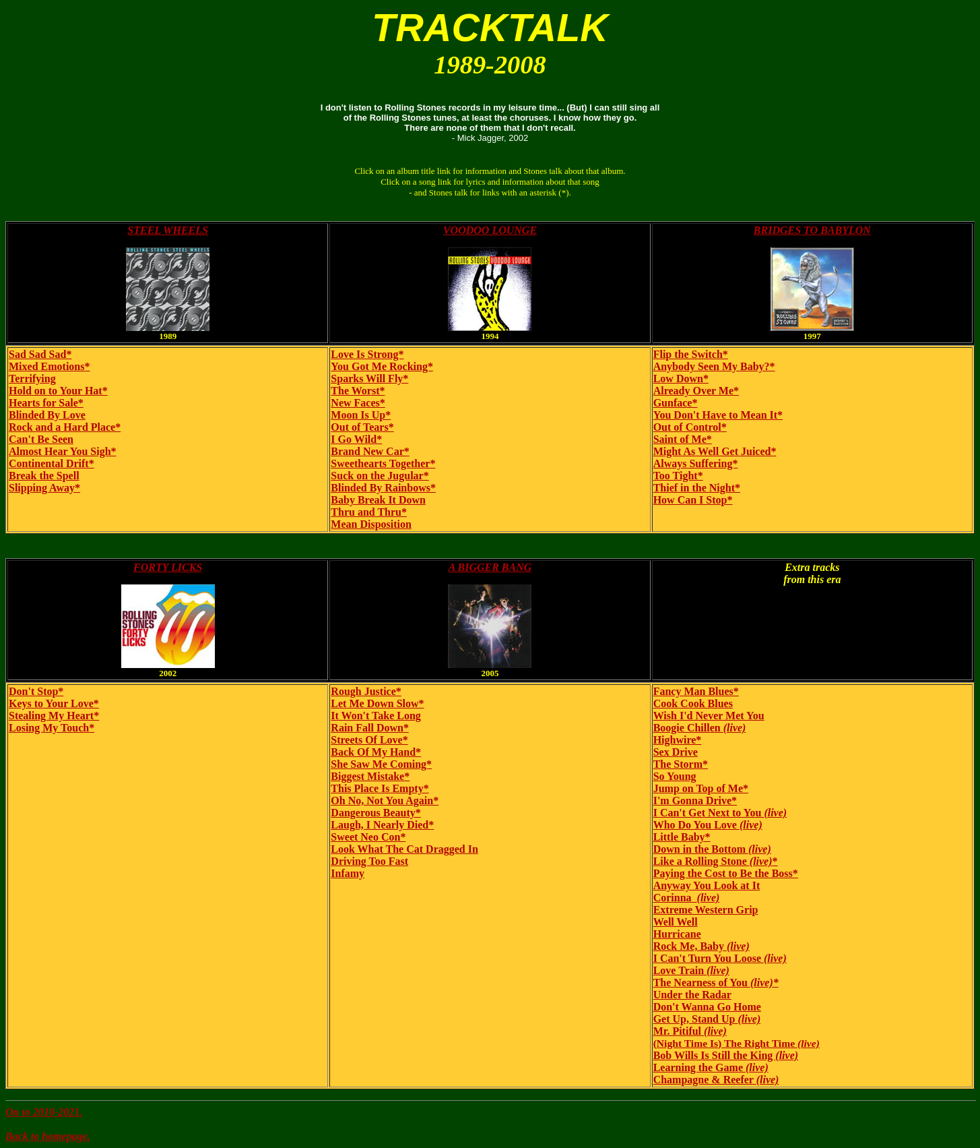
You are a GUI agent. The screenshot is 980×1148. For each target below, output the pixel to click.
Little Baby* (682, 837)
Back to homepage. (47, 1136)
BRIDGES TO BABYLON (812, 230)
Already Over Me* (696, 390)
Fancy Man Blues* (696, 691)
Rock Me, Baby (701, 946)
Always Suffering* (695, 463)
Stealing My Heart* (54, 715)
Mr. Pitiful (690, 1031)
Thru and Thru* (369, 512)
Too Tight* (678, 475)
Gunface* (675, 403)
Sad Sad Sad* (40, 354)
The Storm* (680, 764)
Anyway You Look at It (706, 885)
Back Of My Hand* (376, 752)
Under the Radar (692, 994)
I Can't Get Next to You (720, 812)
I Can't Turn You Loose (720, 958)
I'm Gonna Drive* (695, 800)
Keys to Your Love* (54, 703)
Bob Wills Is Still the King (725, 1055)
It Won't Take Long (376, 715)
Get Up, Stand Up (707, 1019)
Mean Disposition (371, 524)
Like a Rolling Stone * (715, 861)
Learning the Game (711, 1067)
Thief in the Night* (696, 487)
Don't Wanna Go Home (707, 1007)
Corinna (686, 897)
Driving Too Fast (369, 861)
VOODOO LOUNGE (490, 230)
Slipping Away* (44, 487)
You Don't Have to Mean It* (718, 415)
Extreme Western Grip (705, 909)
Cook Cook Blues (693, 703)
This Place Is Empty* (379, 788)
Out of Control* (690, 427)
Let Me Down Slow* (377, 703)
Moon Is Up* (361, 415)
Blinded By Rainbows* (383, 487)
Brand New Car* (370, 451)
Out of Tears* (362, 427)
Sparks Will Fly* (369, 378)
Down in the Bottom (712, 849)
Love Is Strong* (367, 354)
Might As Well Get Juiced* (715, 451)
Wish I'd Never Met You (708, 715)
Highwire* (677, 740)
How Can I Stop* (693, 500)
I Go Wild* (356, 439)
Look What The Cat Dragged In (404, 849)
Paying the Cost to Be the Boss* (725, 873)
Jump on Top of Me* (700, 788)
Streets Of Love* (369, 740)
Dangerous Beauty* (376, 812)
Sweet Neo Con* (368, 837)
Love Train (691, 970)
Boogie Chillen (699, 727)
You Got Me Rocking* (382, 366)
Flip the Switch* (690, 354)
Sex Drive (675, 752)
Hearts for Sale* (46, 403)
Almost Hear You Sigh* (63, 451)
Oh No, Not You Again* (384, 800)
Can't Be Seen (41, 439)
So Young (674, 776)
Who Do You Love (707, 824)
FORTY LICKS (167, 567)
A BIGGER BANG (490, 567)
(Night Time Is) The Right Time (736, 1043)
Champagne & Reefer (716, 1079)
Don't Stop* (36, 691)
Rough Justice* (366, 691)
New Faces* (358, 403)
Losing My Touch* (51, 727)
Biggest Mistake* (370, 776)
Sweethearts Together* (383, 463)
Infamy (347, 873)
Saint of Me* (682, 439)
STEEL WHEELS (167, 230)
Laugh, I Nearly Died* (382, 824)
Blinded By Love (47, 415)
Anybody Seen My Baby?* (714, 366)
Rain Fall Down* (370, 727)
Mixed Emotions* (49, 366)
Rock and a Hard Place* (65, 427)
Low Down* (681, 378)
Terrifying (32, 378)
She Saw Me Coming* (381, 764)
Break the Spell (44, 475)
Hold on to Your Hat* (58, 390)
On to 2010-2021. (43, 1112)
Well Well (675, 922)
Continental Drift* (51, 463)
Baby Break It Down (378, 500)
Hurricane (677, 934)
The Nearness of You (716, 982)
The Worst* (358, 390)
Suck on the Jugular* (379, 475)
